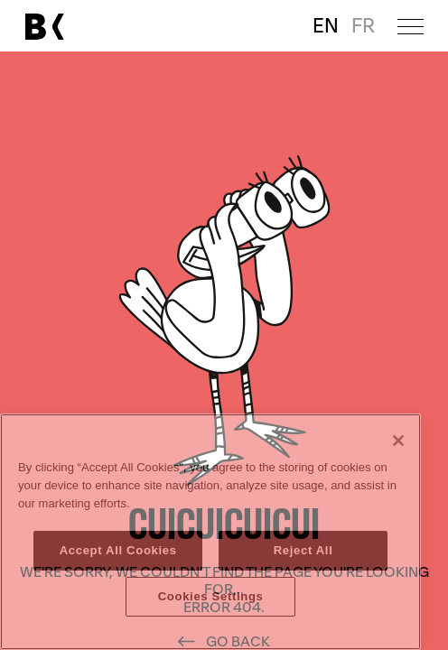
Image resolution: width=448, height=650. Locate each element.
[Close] (398, 440)
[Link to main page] (44, 27)
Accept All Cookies (118, 550)
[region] (210, 531)
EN (326, 26)
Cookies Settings (211, 596)
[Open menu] (410, 26)
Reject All (303, 550)
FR (363, 26)
